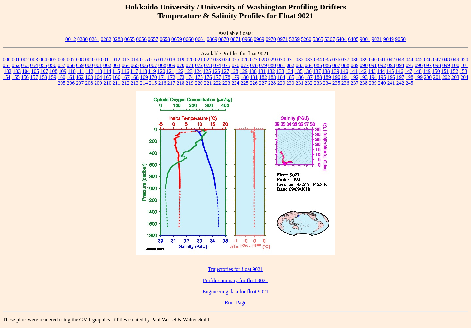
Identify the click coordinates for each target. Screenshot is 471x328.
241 (391, 83)
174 (190, 77)
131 (262, 71)
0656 (141, 39)
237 (354, 83)
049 (455, 59)
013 (126, 59)
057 (61, 65)
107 (44, 71)
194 (373, 77)
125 (207, 71)
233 (318, 83)
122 (179, 71)
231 (300, 83)
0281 (94, 39)
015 (144, 59)
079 (263, 65)
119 (152, 71)
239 (373, 83)
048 (446, 59)
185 (290, 77)
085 (318, 65)
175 (199, 77)
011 (107, 59)
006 (61, 59)
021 (199, 59)
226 (254, 83)
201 (437, 77)
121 (170, 71)
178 (226, 77)
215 (153, 83)
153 (463, 71)
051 (6, 65)
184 (281, 77)
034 (318, 59)
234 (327, 83)
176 (208, 77)
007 (71, 59)
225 (245, 83)
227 (263, 83)
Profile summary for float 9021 (235, 280)
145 (390, 71)
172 (171, 77)
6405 (353, 39)
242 (400, 83)
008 (80, 59)
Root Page (235, 302)
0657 (153, 39)
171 (162, 77)
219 (190, 83)
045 (419, 59)
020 (190, 59)
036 (336, 59)
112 (89, 71)
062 (107, 65)
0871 (235, 39)
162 (80, 77)
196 (391, 77)
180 (245, 77)
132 (271, 71)
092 (382, 65)
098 (437, 65)
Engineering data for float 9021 (236, 291)
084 (309, 65)
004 (43, 59)
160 (61, 77)
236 (345, 83)
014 (135, 59)
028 (263, 59)
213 (135, 83)
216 (162, 83)
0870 (223, 39)
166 (116, 77)
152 (454, 71)
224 (235, 83)
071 (190, 65)
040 (373, 59)
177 (217, 77)
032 (300, 59)
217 (171, 83)
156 (25, 77)
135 (299, 71)
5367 (329, 39)
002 (25, 59)
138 (326, 71)
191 (345, 77)
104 (26, 71)
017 (162, 59)
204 (464, 77)
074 (217, 65)
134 (289, 71)
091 (373, 65)
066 (144, 65)
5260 (306, 39)
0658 (165, 39)
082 (290, 65)
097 (428, 65)
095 (409, 65)
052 (16, 65)
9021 (377, 39)
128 (234, 71)
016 (153, 59)
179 (235, 77)
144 (381, 71)
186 (300, 77)
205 (61, 83)
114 (107, 71)
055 (43, 65)
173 (180, 77)
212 (126, 83)
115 (116, 71)
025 (235, 59)
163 (89, 77)
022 (208, 59)
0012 (70, 39)
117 (134, 71)
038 (354, 59)
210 (107, 83)
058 (71, 65)
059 (80, 65)
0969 (259, 39)
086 (327, 65)
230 (290, 83)
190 (336, 77)
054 (34, 65)
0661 (200, 39)
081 (281, 65)
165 (107, 77)
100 (455, 65)
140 (344, 71)
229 (281, 83)
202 (446, 77)
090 (364, 65)
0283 (118, 39)
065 (135, 65)
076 (235, 65)
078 (254, 65)
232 (309, 83)
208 (89, 83)
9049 (388, 39)
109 (62, 71)
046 (428, 59)
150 (436, 71)
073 (208, 65)
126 (216, 71)
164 (98, 77)
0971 (282, 39)
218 (180, 83)
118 (143, 71)
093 (391, 65)
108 (53, 71)
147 (408, 71)
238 (364, 83)
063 (116, 65)
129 (244, 71)
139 (335, 71)
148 (418, 71)
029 (272, 59)
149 (427, 71)
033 (309, 59)
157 (34, 77)
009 (89, 59)
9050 (400, 39)
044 (409, 59)
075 (226, 65)
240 (382, 83)
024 (226, 59)
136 (308, 71)
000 (6, 59)
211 (116, 83)
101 (464, 65)
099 (446, 65)
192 (354, 77)
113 (98, 71)
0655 (129, 39)
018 (171, 59)
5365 (318, 39)
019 (180, 59)
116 (125, 71)
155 (16, 77)
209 (98, 83)
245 (409, 83)
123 (189, 71)
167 (126, 77)
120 (161, 71)
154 (6, 77)
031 (290, 59)
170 (153, 77)
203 (455, 77)
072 (199, 65)
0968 (247, 39)
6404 (341, 39)
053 (25, 65)
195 (382, 77)
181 (254, 77)
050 (464, 59)
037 (345, 59)
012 (116, 59)
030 (281, 59)
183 (272, 77)
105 (35, 71)
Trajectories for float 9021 (235, 269)
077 (245, 65)
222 (217, 83)
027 (254, 59)
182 (263, 77)
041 (382, 59)
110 (71, 71)
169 (144, 77)
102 (7, 71)
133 (280, 71)
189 (327, 77)
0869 (212, 39)
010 (98, 59)
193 (364, 77)
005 (52, 59)
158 (43, 77)
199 (419, 77)
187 (309, 77)
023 (217, 59)
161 (71, 77)
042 (391, 59)
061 (98, 65)
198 (409, 77)
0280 (82, 39)
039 (364, 59)
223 (226, 83)
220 (199, 83)
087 (336, 65)
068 (162, 65)
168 (135, 77)
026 (245, 59)
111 (80, 71)
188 (318, 77)
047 (437, 59)
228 (272, 83)
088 (345, 65)
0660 (188, 39)
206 (71, 83)
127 (225, 71)
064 (126, 65)
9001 (365, 39)
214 (144, 83)
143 (372, 71)
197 (400, 77)
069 (171, 65)
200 (428, 77)
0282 (106, 39)
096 (419, 65)
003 (34, 59)
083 (300, 65)
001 (16, 59)
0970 (271, 39)
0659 (176, 39)
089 (354, 65)
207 (80, 83)
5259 (294, 39)
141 (354, 71)
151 (445, 71)
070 (180, 65)
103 (17, 71)
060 (89, 65)
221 (208, 83)
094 (400, 65)
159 (52, 77)
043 (400, 59)
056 (52, 65)
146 (399, 71)
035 (327, 59)
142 (363, 71)
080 (272, 65)
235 (336, 83)
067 (153, 65)
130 (253, 71)
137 (317, 71)
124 (198, 71)
